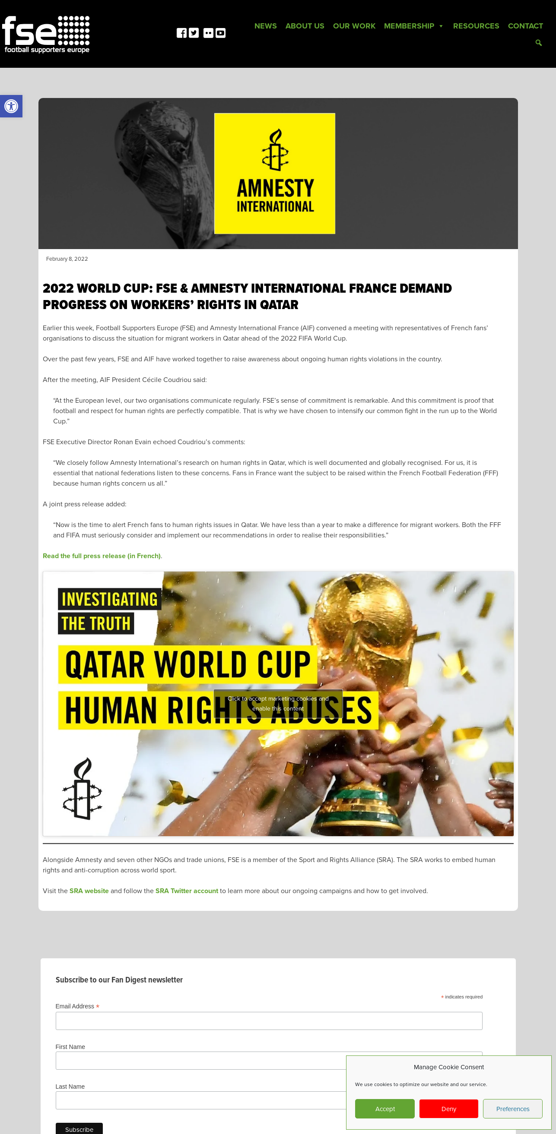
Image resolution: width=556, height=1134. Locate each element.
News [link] (265, 26)
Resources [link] (476, 26)
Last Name (70, 1086)
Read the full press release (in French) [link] (102, 556)
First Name (70, 1046)
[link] (11, 106)
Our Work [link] (354, 26)
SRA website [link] (89, 891)
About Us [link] (305, 26)
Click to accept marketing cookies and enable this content (278, 703)
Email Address (78, 1006)
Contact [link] (525, 26)
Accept (385, 1109)
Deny (449, 1109)
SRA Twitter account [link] (187, 891)
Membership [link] (414, 26)
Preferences (513, 1109)
